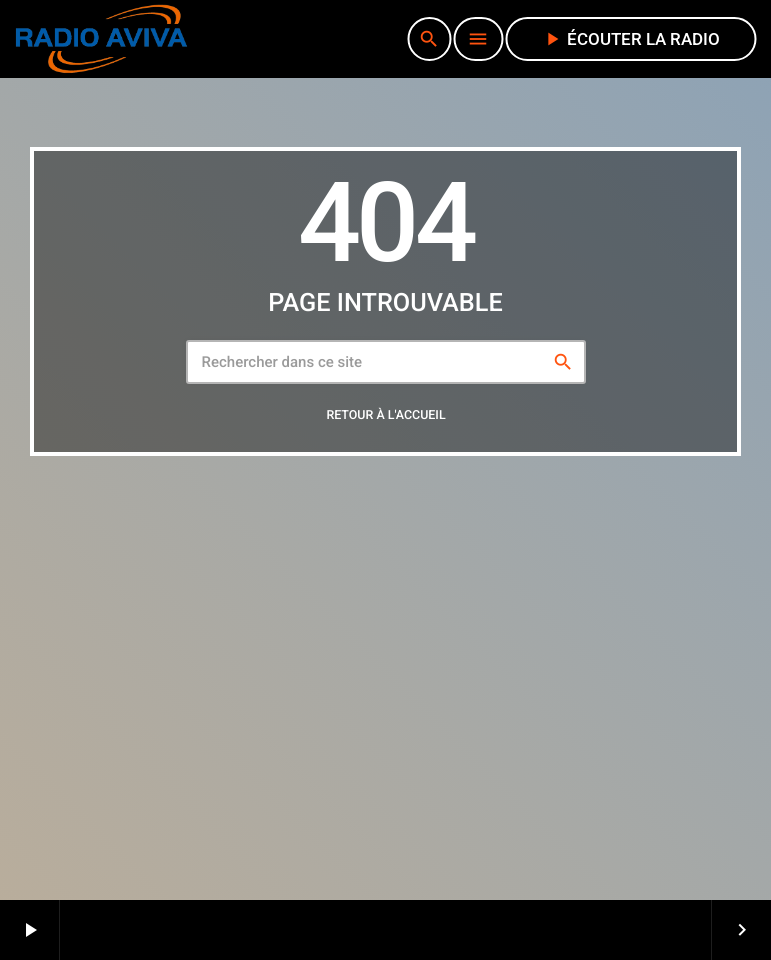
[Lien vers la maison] (101, 39)
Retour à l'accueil (385, 415)
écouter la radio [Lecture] (630, 39)
